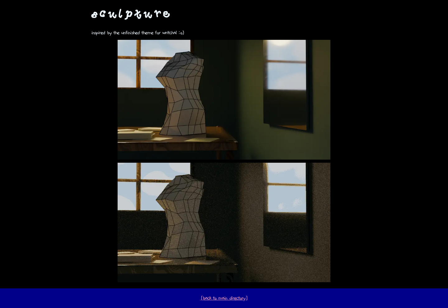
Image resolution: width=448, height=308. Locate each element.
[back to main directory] (224, 298)
